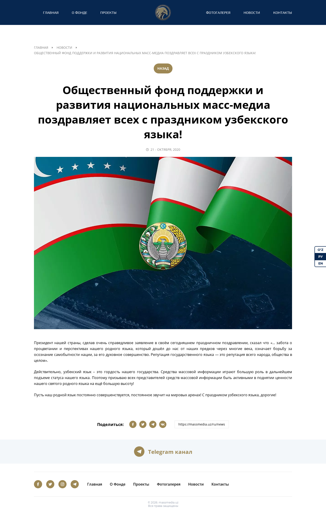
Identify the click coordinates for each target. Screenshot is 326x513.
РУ (320, 257)
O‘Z (320, 250)
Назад (163, 68)
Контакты (282, 12)
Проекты (108, 12)
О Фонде (79, 12)
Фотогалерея (218, 12)
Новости (252, 12)
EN (320, 263)
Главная (51, 12)
